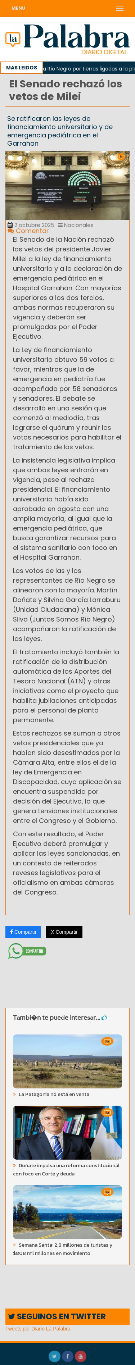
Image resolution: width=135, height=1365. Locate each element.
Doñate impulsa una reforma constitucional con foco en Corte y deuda (66, 1170)
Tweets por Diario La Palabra (38, 1329)
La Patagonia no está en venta (53, 1094)
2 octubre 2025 (31, 225)
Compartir (23, 932)
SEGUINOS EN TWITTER (57, 1316)
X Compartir (64, 932)
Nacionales (76, 225)
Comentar (28, 230)
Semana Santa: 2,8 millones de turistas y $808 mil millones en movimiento (62, 1249)
